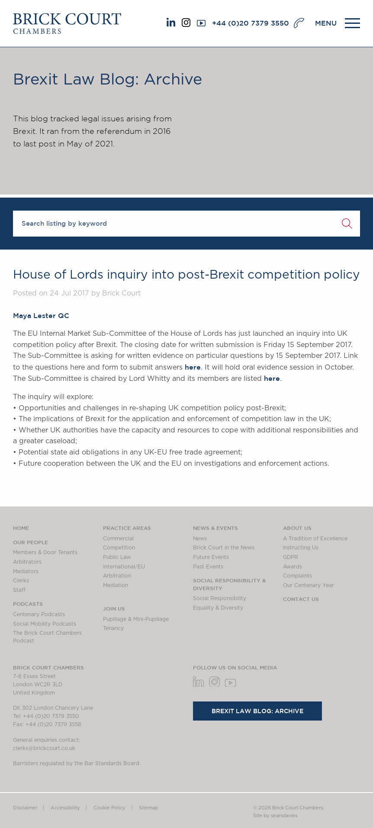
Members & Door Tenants (45, 552)
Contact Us (301, 599)
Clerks (21, 580)
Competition (119, 547)
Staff (19, 590)
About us (297, 528)
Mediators (26, 571)
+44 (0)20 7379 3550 (250, 23)
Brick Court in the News (223, 547)
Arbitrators (27, 562)
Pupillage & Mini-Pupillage (136, 619)
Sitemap (148, 807)
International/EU (124, 566)
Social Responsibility (219, 598)
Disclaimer (25, 807)
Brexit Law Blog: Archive (257, 711)
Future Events (211, 557)
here (193, 367)
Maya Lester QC (41, 315)
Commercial (118, 538)
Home (21, 528)
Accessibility (65, 807)
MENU (326, 23)
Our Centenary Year (308, 585)
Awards (292, 566)
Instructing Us (300, 547)
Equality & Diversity (218, 607)
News (200, 538)
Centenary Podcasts (39, 614)
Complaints (297, 575)
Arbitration (117, 575)
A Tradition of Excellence (315, 538)
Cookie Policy (109, 807)
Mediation (115, 585)
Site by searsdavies (275, 815)
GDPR (290, 557)
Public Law (117, 557)
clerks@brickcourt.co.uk (44, 748)
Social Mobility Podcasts (44, 624)
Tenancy (113, 628)
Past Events (208, 566)
